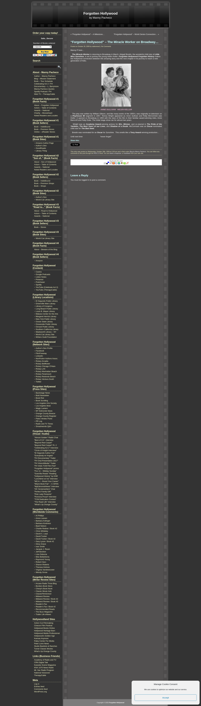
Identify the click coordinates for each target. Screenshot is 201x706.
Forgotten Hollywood (100, 13)
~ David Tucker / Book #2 (44, 539)
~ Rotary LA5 (39, 369)
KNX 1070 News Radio (44, 668)
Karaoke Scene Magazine (45, 665)
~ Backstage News (42, 393)
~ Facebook (39, 351)
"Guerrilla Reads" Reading (45, 473)
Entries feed (39, 686)
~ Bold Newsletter (41, 395)
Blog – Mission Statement (45, 79)
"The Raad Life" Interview (45, 502)
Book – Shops (40, 186)
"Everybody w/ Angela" (43, 455)
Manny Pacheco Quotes (44, 89)
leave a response (115, 153)
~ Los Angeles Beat (42, 406)
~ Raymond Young (42, 559)
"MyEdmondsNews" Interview (46, 486)
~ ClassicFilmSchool (42, 594)
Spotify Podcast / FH (42, 91)
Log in (36, 684)
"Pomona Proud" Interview (45, 497)
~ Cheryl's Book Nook (43, 589)
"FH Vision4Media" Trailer (45, 463)
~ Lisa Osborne (40, 554)
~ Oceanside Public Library (45, 324)
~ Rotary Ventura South (44, 379)
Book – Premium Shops (44, 183)
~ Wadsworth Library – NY (45, 332)
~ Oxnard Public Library (44, 327)
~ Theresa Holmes (42, 567)
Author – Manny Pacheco (45, 76)
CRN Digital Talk (41, 662)
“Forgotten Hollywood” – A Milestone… (88, 34)
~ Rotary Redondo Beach (45, 376)
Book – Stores (40, 227)
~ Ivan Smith (39, 546)
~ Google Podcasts (42, 274)
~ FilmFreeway (40, 353)
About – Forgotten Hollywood (46, 105)
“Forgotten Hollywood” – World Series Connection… (135, 34)
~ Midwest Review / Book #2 (46, 599)
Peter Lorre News (41, 643)
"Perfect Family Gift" (42, 492)
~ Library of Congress (43, 306)
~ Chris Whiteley (41, 531)
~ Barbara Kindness (42, 523)
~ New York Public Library (45, 319)
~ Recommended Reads (44, 609)
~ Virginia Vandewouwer (44, 570)
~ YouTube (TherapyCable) (45, 290)
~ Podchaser (39, 282)
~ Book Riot (39, 398)
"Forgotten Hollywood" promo (46, 468)
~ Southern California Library (46, 329)
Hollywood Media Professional (47, 633)
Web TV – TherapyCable (44, 94)
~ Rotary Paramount (42, 374)
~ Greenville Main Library (44, 303)
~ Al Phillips (39, 516)
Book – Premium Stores (44, 129)
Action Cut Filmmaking (43, 623)
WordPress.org (40, 692)
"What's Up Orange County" (46, 504)
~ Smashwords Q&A (42, 426)
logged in (85, 180)
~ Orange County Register (45, 416)
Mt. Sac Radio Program (44, 670)
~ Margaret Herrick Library (45, 316)
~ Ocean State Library (43, 322)
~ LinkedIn (38, 356)
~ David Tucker (40, 536)
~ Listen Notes (40, 277)
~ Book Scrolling (41, 401)
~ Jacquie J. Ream (42, 549)
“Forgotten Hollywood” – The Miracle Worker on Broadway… (114, 42)
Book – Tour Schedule (43, 81)
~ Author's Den (40, 146)
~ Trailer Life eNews (42, 614)
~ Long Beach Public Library (46, 309)
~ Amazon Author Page (44, 143)
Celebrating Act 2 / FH (43, 84)
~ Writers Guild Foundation (45, 337)
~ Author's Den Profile (43, 348)
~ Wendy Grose (40, 572)
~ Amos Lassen (40, 518)
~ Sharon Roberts (41, 564)
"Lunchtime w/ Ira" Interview (46, 479)
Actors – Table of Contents (45, 108)
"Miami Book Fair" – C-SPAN (46, 484)
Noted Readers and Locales (46, 115)
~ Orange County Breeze (44, 413)
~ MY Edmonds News (43, 411)
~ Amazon (38, 261)
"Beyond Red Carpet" (43, 443)
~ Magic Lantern (41, 408)
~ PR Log (38, 421)
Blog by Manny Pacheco (138, 151)
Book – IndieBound (42, 127)
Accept (165, 697)
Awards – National (42, 110)
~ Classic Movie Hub (43, 591)
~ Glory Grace (40, 544)
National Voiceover (42, 673)
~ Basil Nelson (40, 526)
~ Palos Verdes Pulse (43, 419)
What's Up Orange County (45, 651)
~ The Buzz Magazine (43, 612)
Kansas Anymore (41, 638)
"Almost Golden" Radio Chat (46, 437)
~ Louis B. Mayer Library (44, 311)
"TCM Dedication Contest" (45, 499)
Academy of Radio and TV (45, 660)
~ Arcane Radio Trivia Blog (45, 583)
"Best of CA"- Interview (43, 440)
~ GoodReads (40, 148)
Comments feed (41, 689)
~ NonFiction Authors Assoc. (46, 358)
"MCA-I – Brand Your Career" (46, 481)
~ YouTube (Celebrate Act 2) (46, 287)
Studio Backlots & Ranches (45, 646)
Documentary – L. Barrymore (46, 86)
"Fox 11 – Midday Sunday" (45, 471)
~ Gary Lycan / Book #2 (44, 541)
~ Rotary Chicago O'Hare (44, 366)
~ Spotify (38, 285)
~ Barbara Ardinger (42, 521)
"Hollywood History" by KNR (46, 476)
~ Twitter (37, 382)
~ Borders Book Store (43, 586)
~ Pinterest (38, 279)
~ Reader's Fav (40, 604)
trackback (127, 153)
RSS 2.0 (97, 153)
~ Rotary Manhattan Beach (45, 371)
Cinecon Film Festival (43, 625)
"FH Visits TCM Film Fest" (45, 466)
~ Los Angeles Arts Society (45, 403)
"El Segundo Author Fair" (44, 453)
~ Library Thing (40, 151)
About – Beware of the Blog (45, 249)
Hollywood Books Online (44, 628)
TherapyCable (40, 675)
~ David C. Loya (41, 534)
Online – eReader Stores (44, 132)
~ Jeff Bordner (40, 552)
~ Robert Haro (40, 562)
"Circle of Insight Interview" (45, 450)
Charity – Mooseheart (43, 113)
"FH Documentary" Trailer (45, 458)
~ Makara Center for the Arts (46, 314)
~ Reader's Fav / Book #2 (45, 607)
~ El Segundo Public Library (46, 301)
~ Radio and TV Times (43, 424)
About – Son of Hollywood (45, 162)
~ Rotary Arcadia (41, 361)
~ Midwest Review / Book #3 (46, 601)
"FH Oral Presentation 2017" (46, 461)
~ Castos (38, 272)
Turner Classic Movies (43, 649)
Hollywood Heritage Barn (44, 631)
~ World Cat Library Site (44, 200)
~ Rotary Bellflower (42, 364)
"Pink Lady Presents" (43, 494)
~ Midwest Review (42, 596)
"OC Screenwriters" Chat (44, 489)
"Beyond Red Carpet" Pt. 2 (45, 445)
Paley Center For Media (44, 641)
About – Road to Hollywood (45, 211)
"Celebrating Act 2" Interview (46, 448)
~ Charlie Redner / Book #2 (45, 528)
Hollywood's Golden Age (44, 636)
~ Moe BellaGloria (41, 557)
